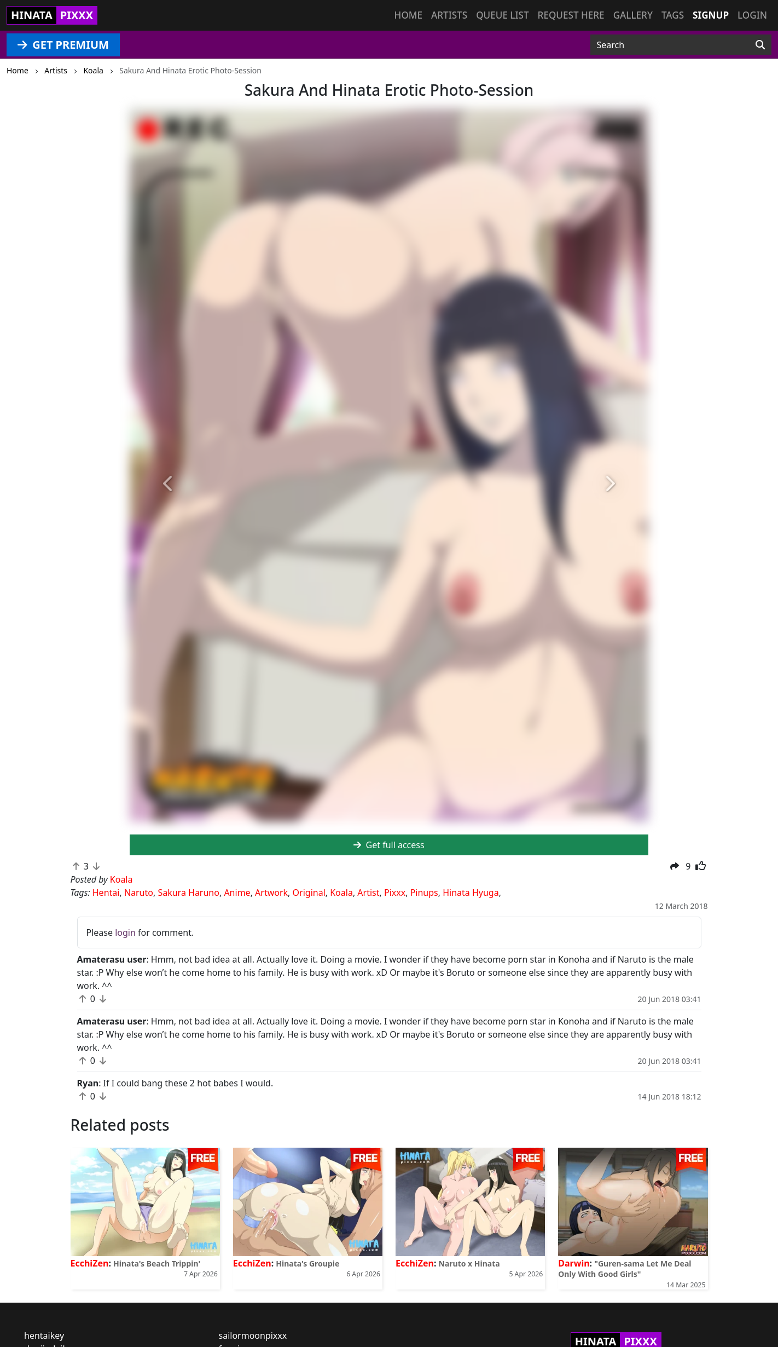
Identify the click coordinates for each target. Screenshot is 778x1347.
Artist (368, 893)
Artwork (271, 893)
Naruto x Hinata (469, 1263)
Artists (449, 15)
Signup (711, 15)
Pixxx (394, 893)
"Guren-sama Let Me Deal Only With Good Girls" (624, 1268)
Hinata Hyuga (470, 893)
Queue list (502, 15)
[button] (168, 484)
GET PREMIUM (63, 44)
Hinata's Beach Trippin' (156, 1263)
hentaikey (44, 1335)
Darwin (573, 1263)
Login (752, 15)
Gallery (633, 15)
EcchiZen (90, 1263)
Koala (341, 893)
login (125, 932)
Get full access (388, 845)
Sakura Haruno (188, 893)
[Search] (760, 44)
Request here (571, 15)
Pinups (424, 893)
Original (309, 893)
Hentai (106, 893)
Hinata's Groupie (307, 1263)
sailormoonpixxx (253, 1335)
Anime (237, 893)
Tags (672, 15)
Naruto (138, 893)
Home (408, 15)
